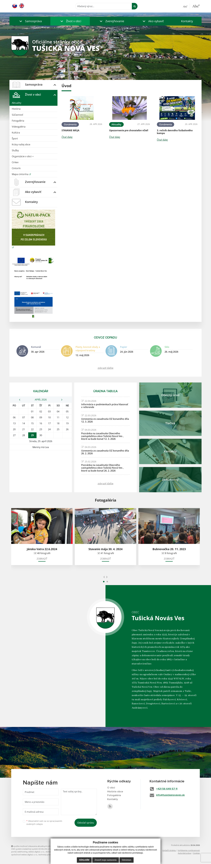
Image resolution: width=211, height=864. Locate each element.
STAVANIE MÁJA (70, 130)
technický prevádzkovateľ (49, 854)
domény (49, 851)
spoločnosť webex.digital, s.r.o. (24, 854)
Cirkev (15, 162)
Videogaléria (18, 126)
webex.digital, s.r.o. (36, 851)
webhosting (22, 851)
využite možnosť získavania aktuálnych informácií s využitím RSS (40, 846)
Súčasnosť (17, 114)
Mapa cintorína (20, 174)
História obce (115, 791)
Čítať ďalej (67, 137)
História (16, 108)
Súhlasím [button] (84, 860)
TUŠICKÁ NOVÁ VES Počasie (40, 461)
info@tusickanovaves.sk (170, 795)
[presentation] (104, 576)
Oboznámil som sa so (44, 822)
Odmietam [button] (126, 860)
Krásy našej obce (21, 144)
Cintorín (16, 168)
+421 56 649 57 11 (167, 789)
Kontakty (187, 21)
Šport (15, 138)
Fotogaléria (18, 120)
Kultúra (16, 132)
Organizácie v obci (23, 156)
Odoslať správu (85, 822)
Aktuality (16, 102)
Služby (15, 150)
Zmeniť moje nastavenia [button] (106, 860)
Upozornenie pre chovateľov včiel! (128, 130)
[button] (29, 21)
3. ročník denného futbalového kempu (175, 132)
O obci (111, 787)
